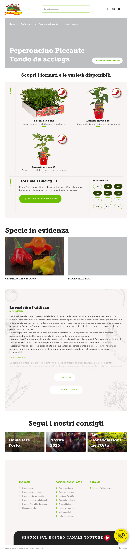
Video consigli (65, 514)
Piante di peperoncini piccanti (34, 502)
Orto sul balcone (66, 506)
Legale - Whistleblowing (103, 490)
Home (12, 24)
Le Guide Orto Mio (66, 498)
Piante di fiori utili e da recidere (35, 506)
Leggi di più (65, 378)
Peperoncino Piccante (49, 24)
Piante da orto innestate (32, 494)
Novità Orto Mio (29, 510)
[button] (125, 9)
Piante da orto (27, 24)
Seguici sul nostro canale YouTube (66, 539)
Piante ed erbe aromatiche (33, 498)
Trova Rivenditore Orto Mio (107, 60)
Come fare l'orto (66, 490)
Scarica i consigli (66, 391)
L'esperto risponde (66, 510)
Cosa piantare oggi (66, 494)
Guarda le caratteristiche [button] (40, 199)
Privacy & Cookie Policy (37, 550)
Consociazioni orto (67, 502)
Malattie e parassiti (66, 518)
